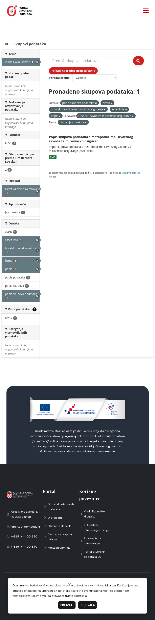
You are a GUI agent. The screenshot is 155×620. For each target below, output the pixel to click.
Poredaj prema (59, 78)
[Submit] (138, 60)
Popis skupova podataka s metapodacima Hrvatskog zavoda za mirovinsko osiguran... (91, 139)
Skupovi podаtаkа (30, 43)
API (106, 172)
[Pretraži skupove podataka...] (91, 60)
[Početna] (6, 43)
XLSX (52, 156)
